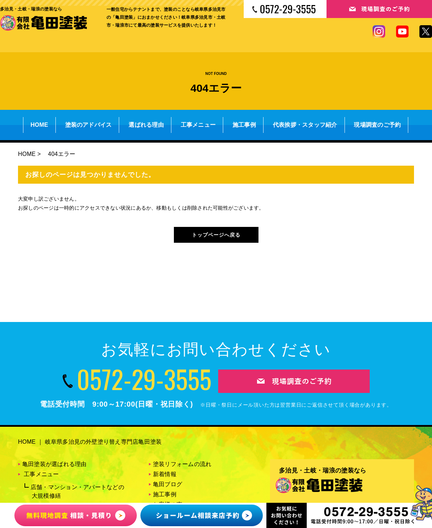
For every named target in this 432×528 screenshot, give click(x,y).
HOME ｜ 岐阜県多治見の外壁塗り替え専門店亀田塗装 (90, 442)
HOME (39, 125)
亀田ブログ (167, 484)
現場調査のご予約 (377, 125)
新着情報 (164, 474)
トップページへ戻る (216, 235)
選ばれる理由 (146, 125)
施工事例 (244, 125)
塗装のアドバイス (88, 125)
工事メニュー (198, 125)
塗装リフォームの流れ (182, 464)
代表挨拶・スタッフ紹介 (305, 125)
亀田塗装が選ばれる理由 (54, 464)
